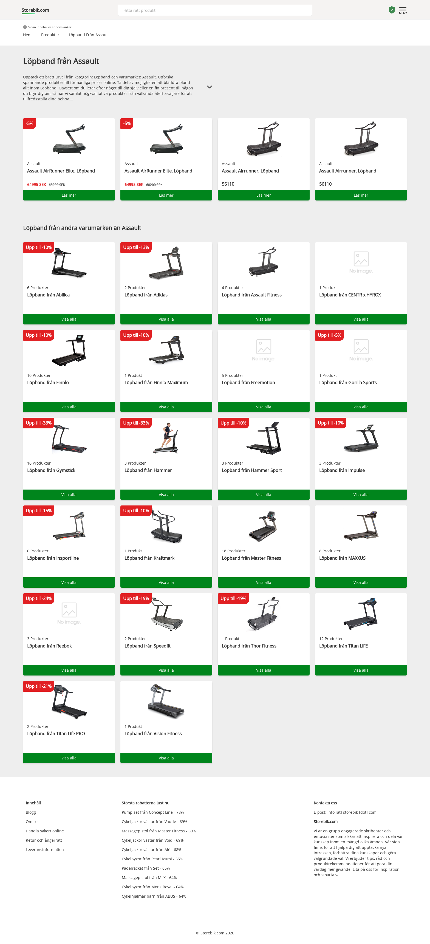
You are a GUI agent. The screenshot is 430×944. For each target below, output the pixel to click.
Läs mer (69, 195)
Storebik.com (35, 10)
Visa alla (69, 319)
